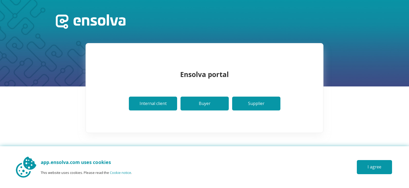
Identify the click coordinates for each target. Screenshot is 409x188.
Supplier (256, 103)
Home (90, 21)
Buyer (204, 103)
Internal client (153, 103)
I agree (374, 167)
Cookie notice (120, 172)
